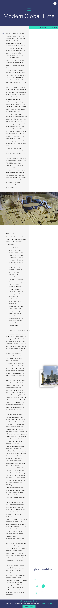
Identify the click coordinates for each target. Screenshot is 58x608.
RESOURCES (53, 27)
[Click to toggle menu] (54, 3)
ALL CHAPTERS (29, 606)
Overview (43, 27)
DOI (3, 34)
